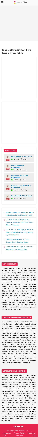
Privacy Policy (19, 433)
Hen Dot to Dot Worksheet (21, 196)
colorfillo (18, 426)
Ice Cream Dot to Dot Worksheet (19, 176)
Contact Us (7, 433)
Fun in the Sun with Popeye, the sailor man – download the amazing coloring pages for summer (19, 232)
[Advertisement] (19, 20)
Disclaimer (31, 433)
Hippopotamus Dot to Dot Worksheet (21, 187)
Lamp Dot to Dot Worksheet (17, 166)
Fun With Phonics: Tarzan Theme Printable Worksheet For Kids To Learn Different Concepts (19, 222)
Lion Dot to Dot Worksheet (21, 157)
